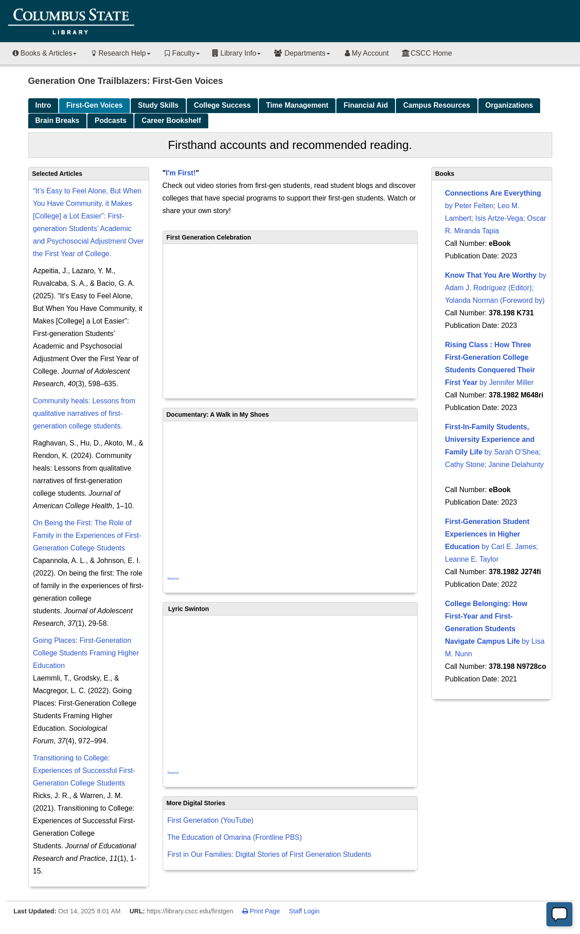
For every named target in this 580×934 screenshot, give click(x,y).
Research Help (119, 53)
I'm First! (181, 173)
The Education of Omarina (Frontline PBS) (235, 837)
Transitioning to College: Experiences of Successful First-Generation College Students (84, 770)
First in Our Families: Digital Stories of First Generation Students (269, 854)
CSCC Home (426, 53)
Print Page (261, 911)
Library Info (236, 53)
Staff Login (304, 911)
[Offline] (559, 914)
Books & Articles (44, 53)
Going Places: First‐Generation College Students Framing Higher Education (86, 653)
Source (173, 578)
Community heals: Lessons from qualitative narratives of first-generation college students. (84, 413)
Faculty (181, 53)
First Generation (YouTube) (211, 820)
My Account (366, 53)
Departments (301, 53)
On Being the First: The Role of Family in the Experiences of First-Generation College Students (87, 535)
